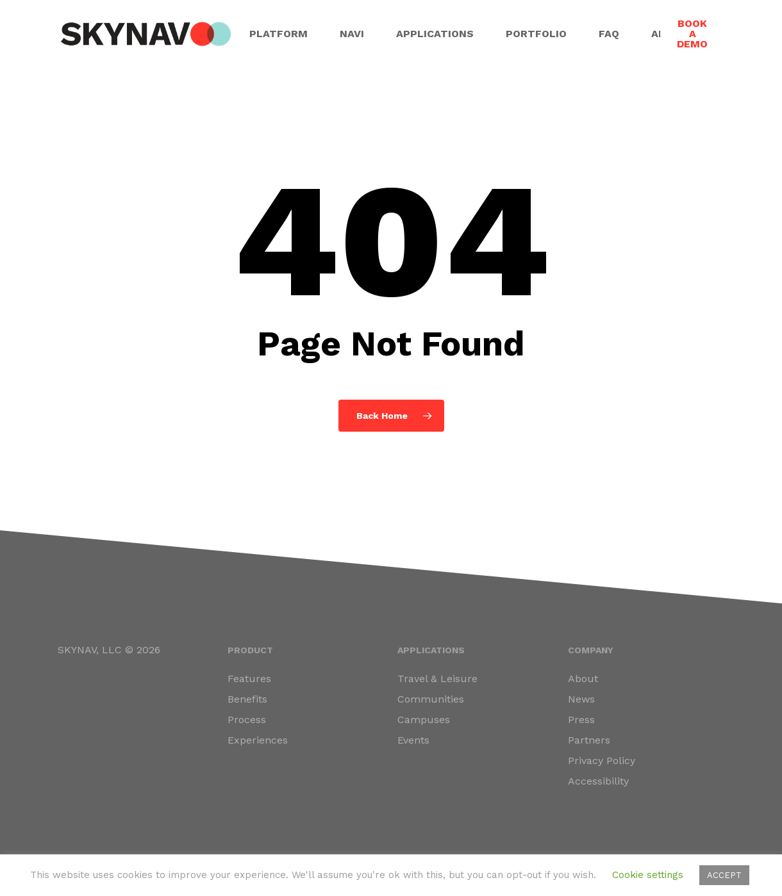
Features (249, 678)
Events (413, 740)
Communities (430, 699)
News (581, 699)
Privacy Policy (601, 760)
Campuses (423, 719)
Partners (589, 740)
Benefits (247, 699)
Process (247, 719)
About (583, 678)
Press (581, 719)
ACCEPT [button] (724, 875)
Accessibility (598, 781)
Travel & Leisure (437, 678)
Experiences (258, 740)
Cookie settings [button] (647, 875)
